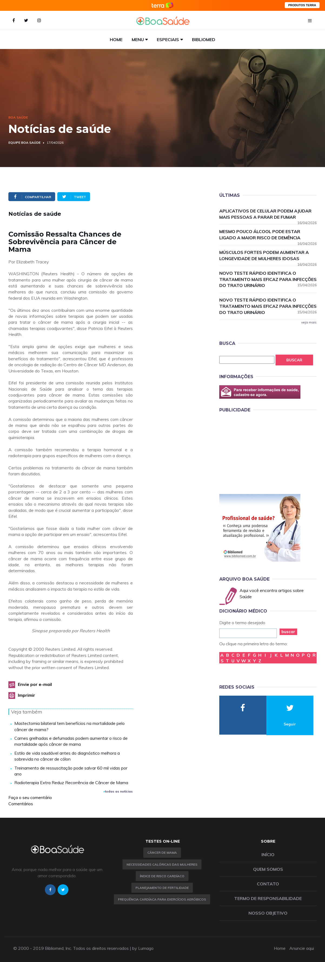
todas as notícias (118, 791)
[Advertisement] (259, 452)
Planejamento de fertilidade (162, 888)
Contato (268, 883)
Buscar (294, 360)
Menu (138, 39)
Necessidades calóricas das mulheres (162, 864)
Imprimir (26, 695)
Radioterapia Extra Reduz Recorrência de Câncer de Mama (71, 782)
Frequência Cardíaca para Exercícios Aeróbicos (162, 899)
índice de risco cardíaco (162, 876)
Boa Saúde (18, 117)
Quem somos (268, 869)
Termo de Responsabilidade (268, 898)
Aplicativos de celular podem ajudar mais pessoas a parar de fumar (268, 214)
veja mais (309, 322)
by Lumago (143, 948)
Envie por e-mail (35, 684)
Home (116, 39)
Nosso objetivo (267, 913)
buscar (288, 631)
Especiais (168, 39)
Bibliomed (203, 39)
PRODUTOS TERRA (302, 5)
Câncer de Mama (162, 852)
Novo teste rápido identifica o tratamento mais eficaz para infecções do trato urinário (268, 279)
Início (267, 854)
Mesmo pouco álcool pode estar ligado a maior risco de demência (268, 235)
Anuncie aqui (301, 948)
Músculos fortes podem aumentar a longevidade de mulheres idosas (268, 256)
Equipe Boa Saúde (24, 142)
